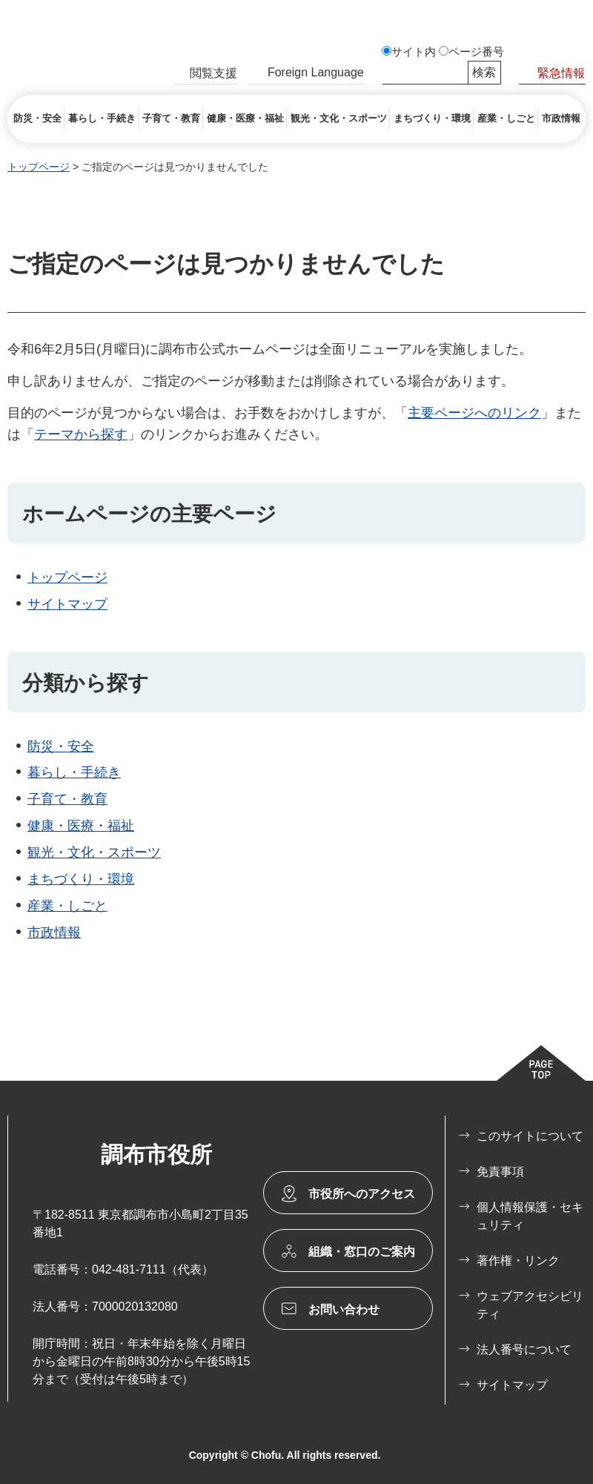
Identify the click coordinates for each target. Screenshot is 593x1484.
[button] (205, 75)
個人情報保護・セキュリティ (530, 1216)
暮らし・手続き (74, 772)
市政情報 (54, 932)
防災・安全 (60, 746)
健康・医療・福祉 (80, 825)
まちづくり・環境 (80, 879)
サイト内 (413, 52)
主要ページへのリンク (474, 412)
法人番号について (524, 1349)
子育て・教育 (67, 799)
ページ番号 (476, 52)
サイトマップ (67, 604)
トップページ (38, 167)
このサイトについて (530, 1136)
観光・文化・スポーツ (94, 852)
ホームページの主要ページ (149, 514)
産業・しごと (67, 905)
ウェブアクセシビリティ (530, 1305)
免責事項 (500, 1171)
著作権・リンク (518, 1260)
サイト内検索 (389, 72)
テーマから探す (80, 434)
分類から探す (85, 683)
